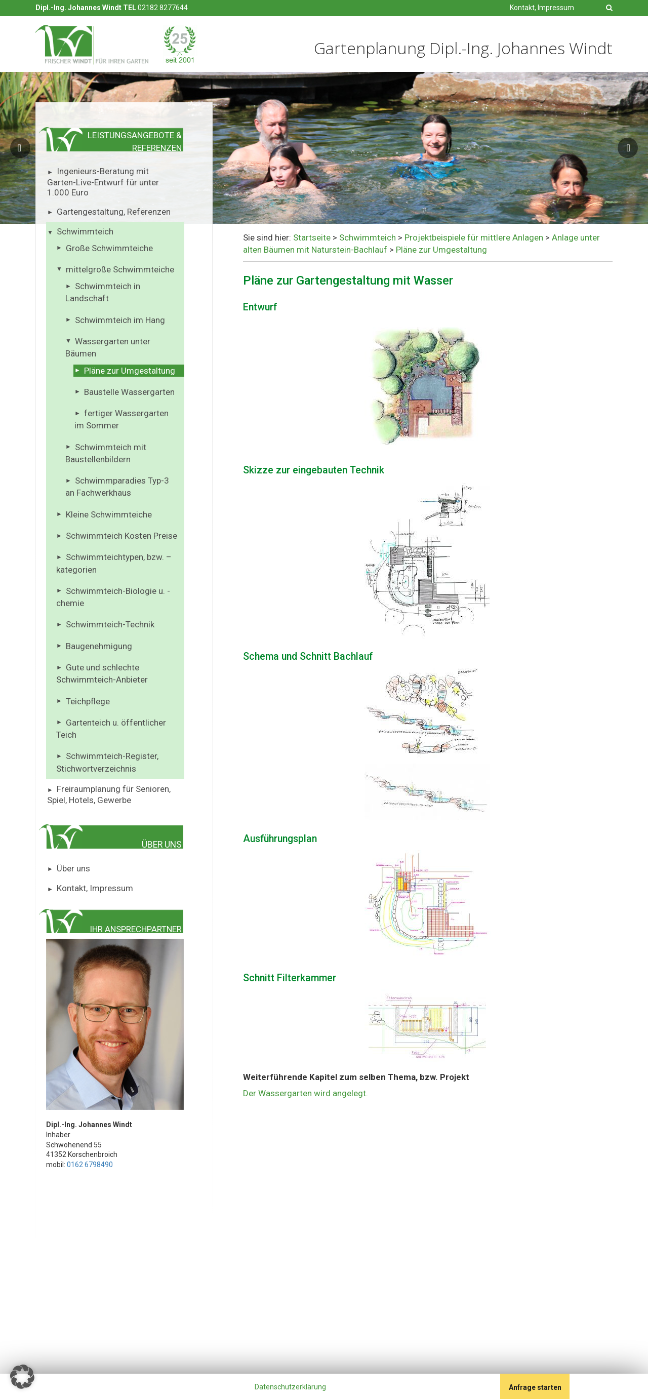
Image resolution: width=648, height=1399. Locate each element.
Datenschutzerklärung (290, 1387)
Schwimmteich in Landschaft (102, 292)
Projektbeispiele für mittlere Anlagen (473, 237)
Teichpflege (88, 701)
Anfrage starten (535, 1387)
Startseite (312, 237)
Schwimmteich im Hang (120, 320)
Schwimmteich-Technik (110, 624)
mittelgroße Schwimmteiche (120, 269)
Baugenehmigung (99, 646)
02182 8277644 (163, 8)
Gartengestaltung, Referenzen (114, 212)
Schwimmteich (85, 231)
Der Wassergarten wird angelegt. (305, 1093)
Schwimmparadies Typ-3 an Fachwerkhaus (117, 486)
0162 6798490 (90, 1165)
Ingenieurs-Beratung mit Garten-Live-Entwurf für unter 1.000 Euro (103, 181)
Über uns (73, 868)
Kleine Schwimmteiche (109, 514)
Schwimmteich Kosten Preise (121, 536)
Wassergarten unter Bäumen (107, 347)
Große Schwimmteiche (109, 248)
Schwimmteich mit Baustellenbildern (105, 453)
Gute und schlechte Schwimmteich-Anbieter (102, 673)
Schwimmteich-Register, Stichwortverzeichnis (107, 762)
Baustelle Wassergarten (129, 392)
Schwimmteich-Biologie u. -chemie (113, 597)
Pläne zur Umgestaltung (129, 371)
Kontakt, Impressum (542, 8)
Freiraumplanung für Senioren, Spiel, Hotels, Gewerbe (109, 794)
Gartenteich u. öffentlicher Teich (111, 728)
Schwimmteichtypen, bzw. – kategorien (114, 563)
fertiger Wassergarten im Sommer (121, 419)
